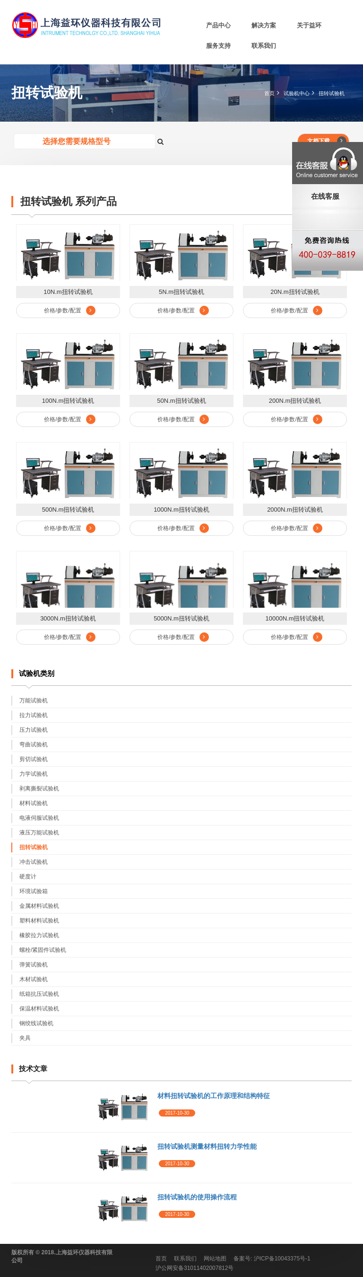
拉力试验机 (33, 715)
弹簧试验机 (33, 964)
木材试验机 (33, 979)
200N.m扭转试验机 (295, 400)
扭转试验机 (332, 93)
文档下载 (326, 141)
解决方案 (263, 25)
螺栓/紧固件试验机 (42, 950)
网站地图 (215, 1258)
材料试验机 (33, 803)
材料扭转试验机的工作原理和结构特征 (213, 1096)
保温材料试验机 (39, 1008)
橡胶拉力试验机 (39, 935)
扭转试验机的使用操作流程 (197, 1197)
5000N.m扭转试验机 (181, 618)
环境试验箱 (33, 891)
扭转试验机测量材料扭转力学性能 (207, 1146)
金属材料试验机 (39, 906)
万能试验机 (33, 700)
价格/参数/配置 (69, 310)
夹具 (25, 1038)
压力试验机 (33, 730)
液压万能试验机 (39, 832)
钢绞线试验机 (36, 1023)
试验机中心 (297, 93)
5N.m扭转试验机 (181, 291)
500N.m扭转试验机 (68, 509)
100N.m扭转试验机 (68, 400)
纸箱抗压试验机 (39, 994)
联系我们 (263, 45)
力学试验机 (33, 774)
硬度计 (27, 876)
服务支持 (218, 45)
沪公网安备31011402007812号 (194, 1268)
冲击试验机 (33, 862)
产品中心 (218, 25)
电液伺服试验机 (39, 818)
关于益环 (309, 25)
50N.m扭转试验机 (181, 400)
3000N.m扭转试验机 (68, 618)
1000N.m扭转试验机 (181, 509)
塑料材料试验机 (39, 920)
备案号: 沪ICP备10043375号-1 (272, 1258)
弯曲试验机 (33, 744)
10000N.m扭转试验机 (295, 618)
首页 (269, 93)
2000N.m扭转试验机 (295, 509)
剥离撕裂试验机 (39, 788)
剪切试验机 (33, 759)
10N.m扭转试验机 (67, 291)
